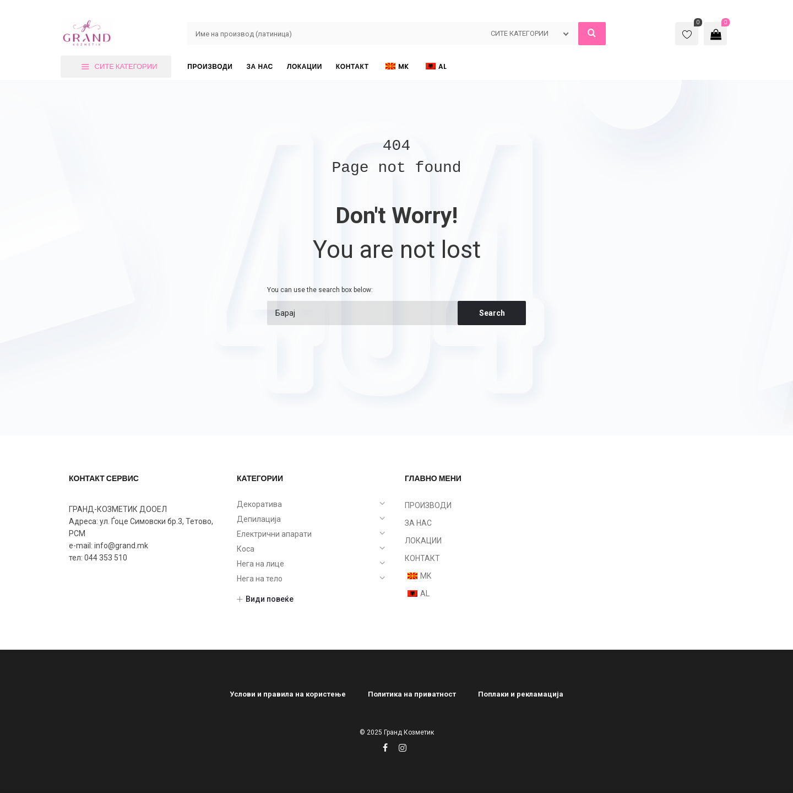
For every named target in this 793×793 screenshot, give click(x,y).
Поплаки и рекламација (520, 694)
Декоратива (259, 504)
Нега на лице (260, 563)
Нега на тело (260, 578)
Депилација (259, 519)
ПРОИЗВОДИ (428, 505)
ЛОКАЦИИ (423, 540)
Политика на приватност (412, 694)
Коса (245, 548)
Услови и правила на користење (288, 694)
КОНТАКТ (422, 558)
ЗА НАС (418, 523)
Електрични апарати (274, 534)
